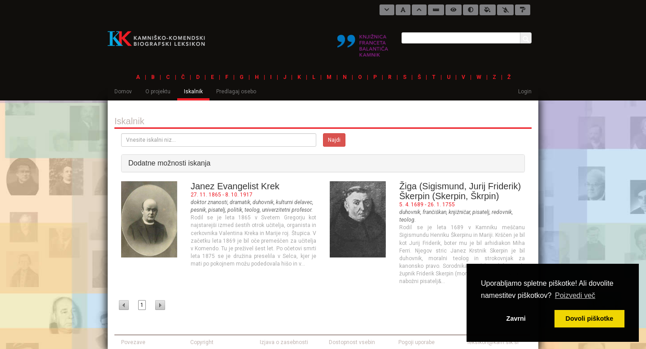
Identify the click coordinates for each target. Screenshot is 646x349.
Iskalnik (193, 91)
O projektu (157, 91)
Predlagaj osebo (236, 91)
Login (525, 91)
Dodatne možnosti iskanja (169, 163)
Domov (123, 91)
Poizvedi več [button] (575, 295)
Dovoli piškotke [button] (589, 318)
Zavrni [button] (516, 318)
